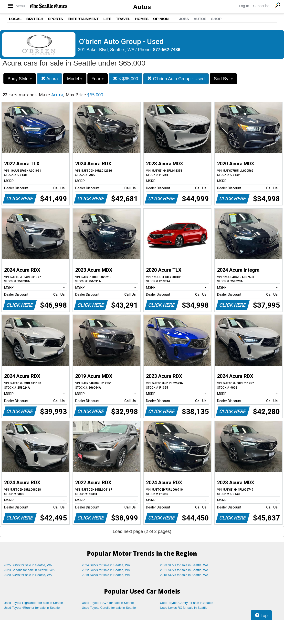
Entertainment (83, 19)
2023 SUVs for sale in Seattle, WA (184, 565)
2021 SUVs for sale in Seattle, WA (184, 570)
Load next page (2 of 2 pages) (142, 531)
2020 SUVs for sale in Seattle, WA (28, 575)
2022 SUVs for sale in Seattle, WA (106, 570)
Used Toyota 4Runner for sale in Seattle (32, 607)
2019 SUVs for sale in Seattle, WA (106, 575)
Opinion (160, 19)
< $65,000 (125, 78)
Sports (55, 19)
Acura (49, 78)
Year (98, 78)
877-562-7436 (166, 49)
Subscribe (261, 6)
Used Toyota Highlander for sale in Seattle (33, 603)
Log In (244, 6)
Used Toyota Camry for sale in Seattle (186, 603)
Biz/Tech (34, 19)
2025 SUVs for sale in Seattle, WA (28, 565)
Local (15, 19)
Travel (123, 19)
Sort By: (223, 78)
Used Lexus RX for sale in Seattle (183, 607)
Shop (216, 19)
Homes (141, 19)
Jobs (184, 19)
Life (107, 19)
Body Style (20, 78)
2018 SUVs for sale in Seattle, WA (184, 575)
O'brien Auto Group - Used (176, 78)
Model (74, 78)
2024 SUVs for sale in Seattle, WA (106, 565)
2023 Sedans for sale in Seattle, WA (29, 570)
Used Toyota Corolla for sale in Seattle (109, 607)
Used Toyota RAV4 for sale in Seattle (108, 603)
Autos (142, 7)
